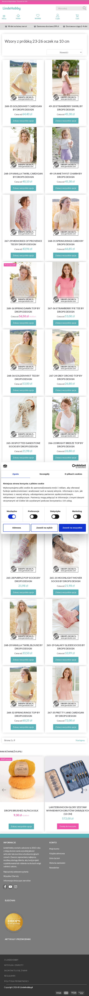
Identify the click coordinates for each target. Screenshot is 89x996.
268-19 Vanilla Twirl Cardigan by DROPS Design (23, 175)
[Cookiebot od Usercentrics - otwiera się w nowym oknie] (74, 466)
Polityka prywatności (16, 981)
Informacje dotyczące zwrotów (17, 880)
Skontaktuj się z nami (15, 970)
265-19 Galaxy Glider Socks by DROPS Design (66, 647)
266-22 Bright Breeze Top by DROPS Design (65, 445)
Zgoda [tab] (16, 474)
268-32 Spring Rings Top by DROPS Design (23, 714)
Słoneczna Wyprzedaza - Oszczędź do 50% (14, 1)
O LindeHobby (11, 960)
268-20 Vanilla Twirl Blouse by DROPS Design (23, 647)
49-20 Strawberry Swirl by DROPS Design (66, 108)
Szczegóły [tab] (44, 474)
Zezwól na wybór (44, 528)
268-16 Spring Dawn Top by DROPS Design (23, 310)
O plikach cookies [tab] (73, 474)
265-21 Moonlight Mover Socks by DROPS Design (66, 579)
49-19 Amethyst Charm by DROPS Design (66, 175)
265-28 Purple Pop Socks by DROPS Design (23, 579)
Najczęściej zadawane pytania (16, 872)
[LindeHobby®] (11, 8)
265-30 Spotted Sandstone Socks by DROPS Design (23, 445)
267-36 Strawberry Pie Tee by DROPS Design (66, 310)
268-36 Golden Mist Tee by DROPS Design (23, 377)
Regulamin (9, 976)
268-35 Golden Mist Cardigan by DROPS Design (23, 108)
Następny (80, 740)
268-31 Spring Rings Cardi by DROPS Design (65, 243)
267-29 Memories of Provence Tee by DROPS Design (23, 243)
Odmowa (16, 528)
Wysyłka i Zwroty (11, 876)
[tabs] (77, 17)
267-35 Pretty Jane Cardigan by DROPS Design (66, 714)
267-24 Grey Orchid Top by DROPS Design (65, 377)
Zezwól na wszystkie (72, 528)
